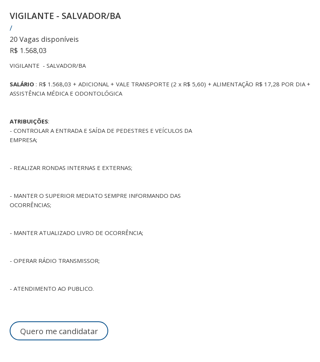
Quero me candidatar (59, 331)
